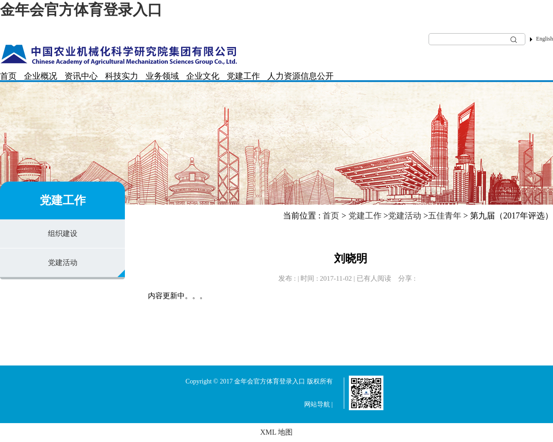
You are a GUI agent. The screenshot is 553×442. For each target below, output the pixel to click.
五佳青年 (444, 215)
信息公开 (317, 76)
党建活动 (62, 262)
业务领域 (162, 76)
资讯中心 (81, 76)
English (544, 38)
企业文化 (202, 76)
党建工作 (243, 76)
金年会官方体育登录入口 (81, 9)
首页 (8, 76)
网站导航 (317, 404)
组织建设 (62, 233)
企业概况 (40, 76)
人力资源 (283, 76)
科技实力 (121, 76)
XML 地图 (276, 432)
